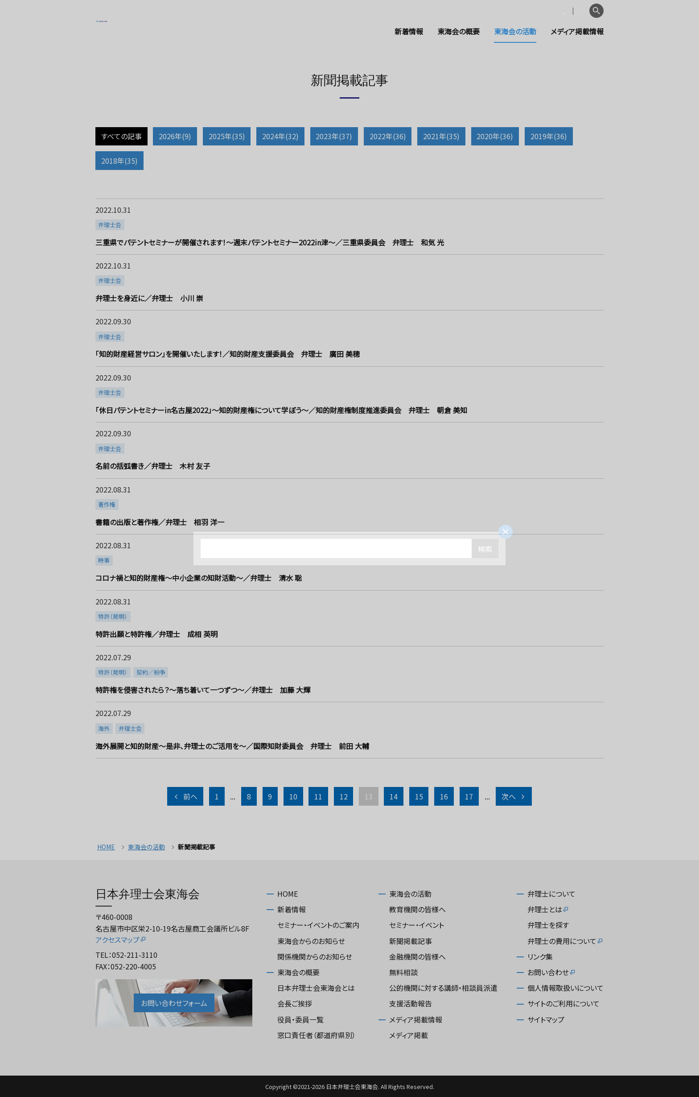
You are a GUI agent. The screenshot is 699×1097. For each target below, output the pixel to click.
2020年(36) (495, 136)
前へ (185, 796)
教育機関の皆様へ (417, 909)
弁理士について (551, 893)
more (348, 226)
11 (318, 796)
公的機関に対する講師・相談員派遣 (443, 988)
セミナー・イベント (416, 925)
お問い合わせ (551, 972)
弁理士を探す (548, 925)
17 (469, 796)
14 (394, 796)
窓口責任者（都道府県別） (316, 1035)
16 (444, 796)
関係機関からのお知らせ (314, 956)
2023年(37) (334, 136)
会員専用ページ (529, 11)
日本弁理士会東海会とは (316, 988)
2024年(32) (280, 136)
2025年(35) (227, 136)
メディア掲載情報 (577, 31)
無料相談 (403, 972)
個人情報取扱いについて (565, 988)
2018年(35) (119, 160)
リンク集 (540, 956)
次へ (514, 796)
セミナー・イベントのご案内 (318, 925)
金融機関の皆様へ (417, 956)
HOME (106, 847)
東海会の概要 (458, 31)
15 (419, 796)
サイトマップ (545, 1019)
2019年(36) (548, 136)
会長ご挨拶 (294, 1003)
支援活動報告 (410, 1003)
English (572, 11)
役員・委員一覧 (300, 1019)
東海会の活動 (515, 31)
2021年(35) (441, 136)
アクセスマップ (121, 939)
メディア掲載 (408, 1035)
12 (344, 796)
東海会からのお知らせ (311, 941)
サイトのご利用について (563, 1003)
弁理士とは (548, 909)
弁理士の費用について (565, 941)
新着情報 (409, 31)
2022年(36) (388, 136)
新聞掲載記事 (410, 941)
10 (293, 796)
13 (369, 796)
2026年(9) (175, 136)
